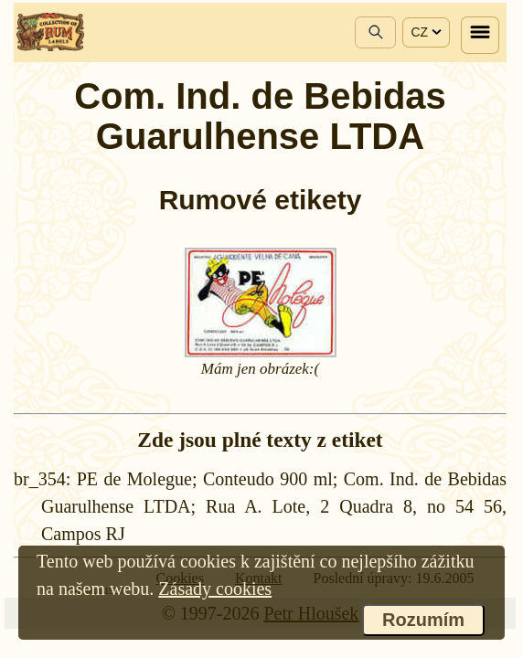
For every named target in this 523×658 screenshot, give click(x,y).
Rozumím (423, 620)
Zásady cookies (215, 588)
